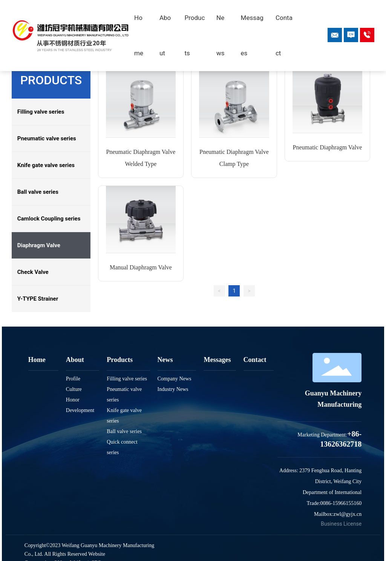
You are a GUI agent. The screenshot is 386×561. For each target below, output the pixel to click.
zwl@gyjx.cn (347, 514)
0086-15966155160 (341, 503)
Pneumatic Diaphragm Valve (327, 147)
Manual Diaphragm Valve (141, 267)
